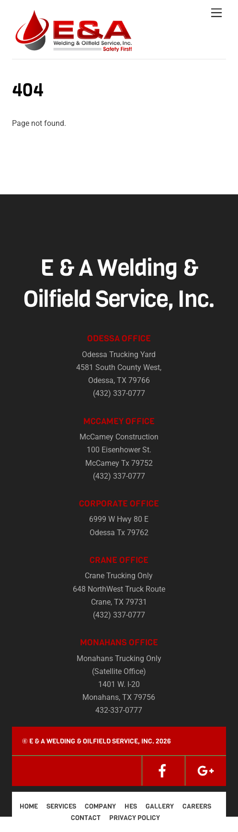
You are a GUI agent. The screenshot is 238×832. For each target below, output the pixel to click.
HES (131, 806)
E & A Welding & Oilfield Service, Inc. (91, 741)
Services (61, 806)
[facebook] (162, 770)
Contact (86, 817)
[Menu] (216, 13)
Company (100, 806)
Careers (196, 806)
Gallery (160, 806)
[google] (205, 770)
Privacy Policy (134, 817)
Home (29, 806)
